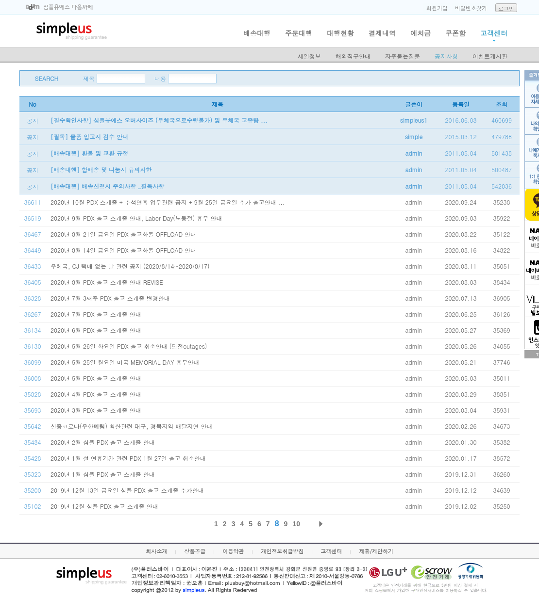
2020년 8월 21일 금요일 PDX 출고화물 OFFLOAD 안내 (123, 234)
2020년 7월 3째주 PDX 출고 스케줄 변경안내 (110, 298)
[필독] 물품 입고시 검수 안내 (89, 136)
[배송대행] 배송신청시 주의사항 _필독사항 (107, 186)
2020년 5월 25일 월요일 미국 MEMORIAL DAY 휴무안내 (125, 362)
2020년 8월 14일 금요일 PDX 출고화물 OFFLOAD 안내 (123, 250)
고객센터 (493, 33)
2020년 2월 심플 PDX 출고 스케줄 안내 (103, 442)
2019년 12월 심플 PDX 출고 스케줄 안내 (104, 506)
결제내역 (382, 33)
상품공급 (194, 551)
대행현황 (340, 33)
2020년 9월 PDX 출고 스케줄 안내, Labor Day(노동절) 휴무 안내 (136, 218)
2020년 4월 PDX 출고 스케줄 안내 (96, 394)
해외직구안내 (353, 56)
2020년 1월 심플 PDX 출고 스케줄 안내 (103, 474)
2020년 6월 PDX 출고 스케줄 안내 (96, 330)
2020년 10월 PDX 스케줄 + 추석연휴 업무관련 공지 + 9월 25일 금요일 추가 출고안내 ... (168, 202)
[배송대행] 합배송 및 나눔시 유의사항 (101, 169)
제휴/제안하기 (376, 551)
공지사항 (446, 56)
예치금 (420, 33)
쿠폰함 (455, 33)
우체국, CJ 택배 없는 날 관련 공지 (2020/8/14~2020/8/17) (130, 266)
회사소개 (156, 551)
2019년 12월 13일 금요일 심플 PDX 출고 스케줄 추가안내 (127, 490)
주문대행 (298, 33)
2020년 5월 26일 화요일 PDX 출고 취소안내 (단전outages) (129, 346)
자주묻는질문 (402, 56)
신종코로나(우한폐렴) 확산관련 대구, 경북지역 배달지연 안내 (132, 426)
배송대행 (256, 33)
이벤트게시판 (489, 56)
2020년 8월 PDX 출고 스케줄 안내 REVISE (107, 282)
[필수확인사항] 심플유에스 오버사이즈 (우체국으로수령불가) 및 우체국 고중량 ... (159, 120)
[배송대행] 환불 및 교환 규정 (89, 153)
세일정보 (309, 56)
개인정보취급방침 (282, 551)
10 (296, 524)
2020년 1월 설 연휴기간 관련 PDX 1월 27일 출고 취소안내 (128, 458)
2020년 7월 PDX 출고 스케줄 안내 (96, 314)
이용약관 (233, 551)
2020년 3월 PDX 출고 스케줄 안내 (96, 410)
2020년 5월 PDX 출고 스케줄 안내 (96, 378)
